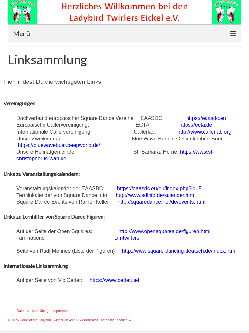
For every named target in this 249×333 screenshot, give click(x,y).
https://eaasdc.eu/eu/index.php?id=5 (159, 188)
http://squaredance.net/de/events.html (161, 202)
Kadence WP (124, 320)
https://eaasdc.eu (206, 118)
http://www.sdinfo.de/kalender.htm (155, 195)
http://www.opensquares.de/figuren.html (164, 231)
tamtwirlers (126, 238)
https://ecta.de (195, 125)
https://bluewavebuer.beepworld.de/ (59, 145)
